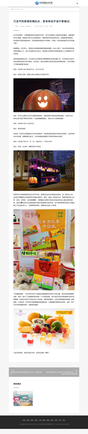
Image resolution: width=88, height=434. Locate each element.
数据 (47, 425)
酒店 (31, 425)
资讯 (27, 425)
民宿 (35, 425)
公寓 (39, 425)
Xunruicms (66, 429)
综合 (18, 9)
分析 (55, 425)
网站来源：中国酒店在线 (28, 26)
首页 (14, 9)
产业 (59, 425)
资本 (51, 425)
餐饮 (43, 425)
